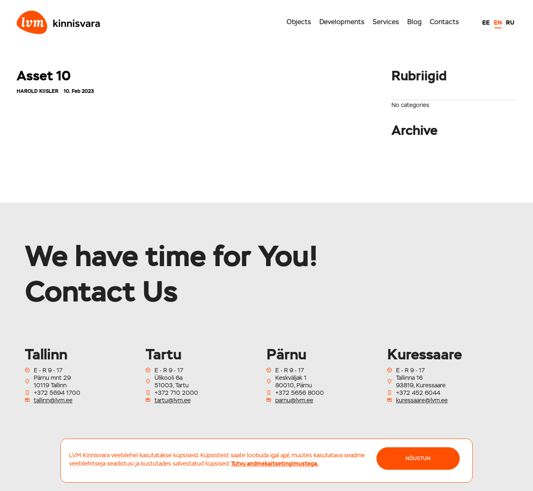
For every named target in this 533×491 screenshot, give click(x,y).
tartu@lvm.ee (172, 400)
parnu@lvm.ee (294, 400)
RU (510, 22)
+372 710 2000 (176, 392)
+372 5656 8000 (299, 392)
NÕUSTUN (418, 458)
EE (486, 22)
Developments (341, 21)
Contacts (444, 21)
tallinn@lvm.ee (53, 400)
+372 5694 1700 (57, 392)
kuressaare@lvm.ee (422, 400)
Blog (414, 21)
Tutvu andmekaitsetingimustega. (275, 463)
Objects (298, 21)
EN (498, 22)
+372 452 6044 (418, 392)
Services (386, 21)
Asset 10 (44, 75)
